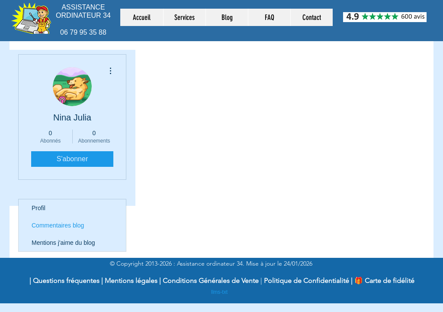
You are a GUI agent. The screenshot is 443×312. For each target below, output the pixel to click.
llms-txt (219, 292)
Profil (38, 208)
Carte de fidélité (389, 280)
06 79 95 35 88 (83, 32)
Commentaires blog (58, 225)
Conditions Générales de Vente (211, 280)
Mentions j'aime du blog (63, 242)
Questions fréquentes (66, 280)
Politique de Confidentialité (306, 280)
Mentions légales (131, 280)
